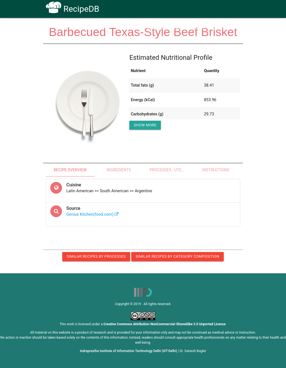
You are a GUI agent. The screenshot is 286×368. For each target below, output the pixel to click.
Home (103, 28)
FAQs (178, 28)
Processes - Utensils (171, 170)
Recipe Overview (70, 170)
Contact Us (201, 28)
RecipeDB (72, 9)
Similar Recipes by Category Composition (177, 256)
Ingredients (118, 170)
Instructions (215, 170)
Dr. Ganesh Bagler (193, 351)
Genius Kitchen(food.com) (92, 214)
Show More (145, 125)
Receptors (156, 28)
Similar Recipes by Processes (96, 256)
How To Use (128, 28)
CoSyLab (228, 28)
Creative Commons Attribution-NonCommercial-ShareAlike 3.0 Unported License (165, 324)
